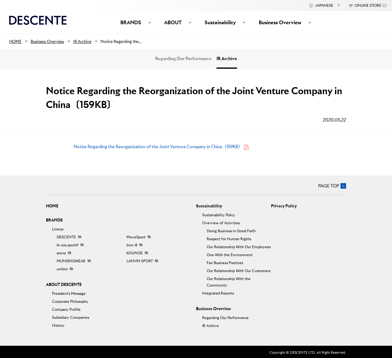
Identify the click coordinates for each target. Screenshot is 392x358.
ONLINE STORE (368, 5)
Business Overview (213, 308)
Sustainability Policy (218, 215)
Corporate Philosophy (70, 301)
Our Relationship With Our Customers (238, 270)
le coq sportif (67, 245)
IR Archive (227, 58)
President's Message (69, 293)
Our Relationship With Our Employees (239, 246)
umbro (62, 269)
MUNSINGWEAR (71, 261)
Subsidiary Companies (70, 317)
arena (61, 253)
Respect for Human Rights (229, 239)
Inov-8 (131, 245)
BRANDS (54, 220)
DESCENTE (66, 237)
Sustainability (209, 206)
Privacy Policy (284, 206)
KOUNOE (134, 253)
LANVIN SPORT (139, 261)
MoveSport (135, 237)
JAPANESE (324, 5)
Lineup (57, 229)
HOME (52, 206)
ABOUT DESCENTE (63, 284)
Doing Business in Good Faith (231, 231)
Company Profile (66, 309)
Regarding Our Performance (183, 58)
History (58, 325)
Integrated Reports (218, 293)
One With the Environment (230, 254)
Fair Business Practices (225, 262)
